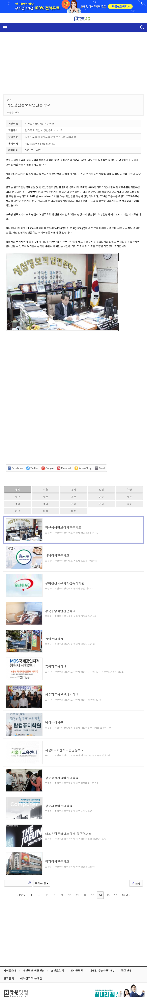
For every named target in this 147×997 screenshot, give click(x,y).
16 (115, 875)
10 (69, 875)
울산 (73, 496)
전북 (73, 504)
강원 (45, 511)
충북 (17, 504)
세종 (129, 496)
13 (92, 875)
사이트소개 (10, 950)
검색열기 (142, 27)
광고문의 (8, 958)
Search (29, 862)
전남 (101, 504)
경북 (129, 504)
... (39, 875)
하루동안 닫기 (142, 4)
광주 (101, 496)
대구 (17, 496)
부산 (129, 489)
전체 (17, 489)
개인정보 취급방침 (34, 950)
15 (108, 875)
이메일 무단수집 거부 (102, 950)
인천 (101, 489)
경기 (73, 489)
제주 (73, 511)
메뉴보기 (5, 27)
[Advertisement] (74, 61)
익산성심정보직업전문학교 (28, 105)
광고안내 (126, 950)
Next (126, 875)
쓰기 (135, 863)
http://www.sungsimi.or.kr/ (40, 143)
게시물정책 (76, 950)
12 (85, 875)
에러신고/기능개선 (31, 958)
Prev (21, 875)
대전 (45, 496)
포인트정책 (57, 950)
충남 (45, 504)
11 (77, 875)
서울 (45, 489)
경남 (17, 511)
